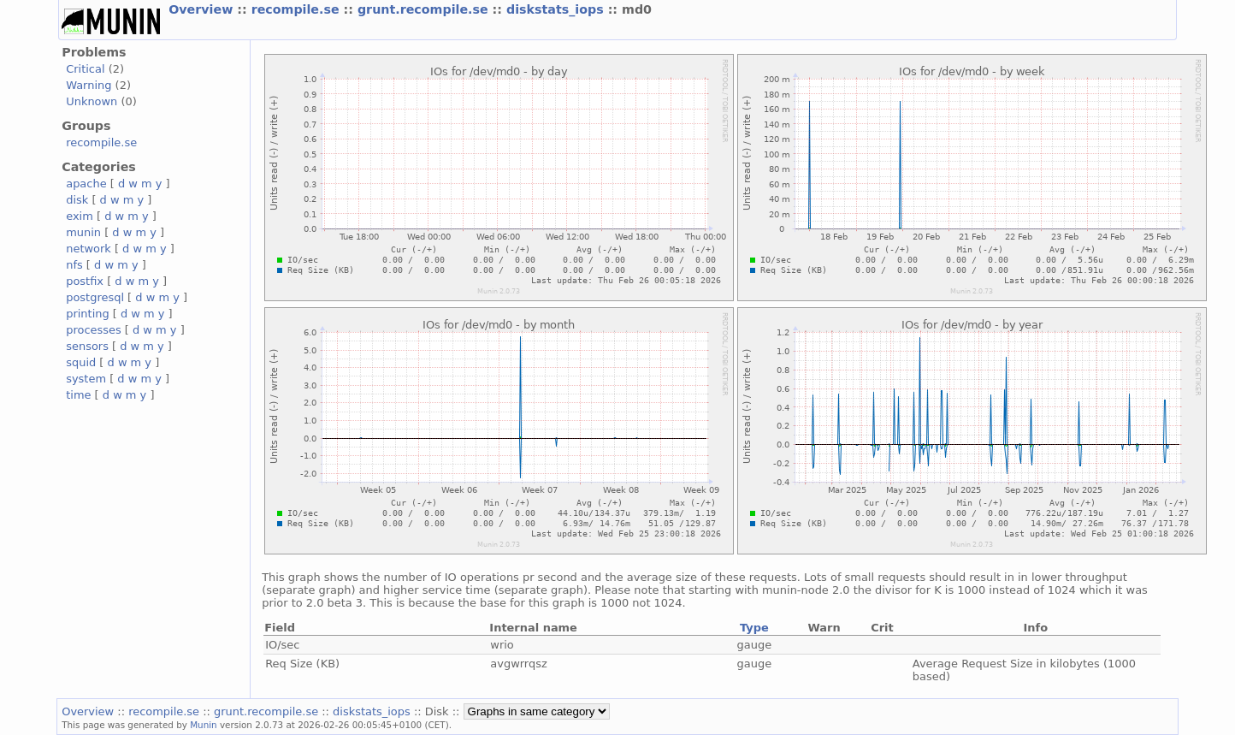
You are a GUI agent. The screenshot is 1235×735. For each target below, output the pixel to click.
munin (83, 232)
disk (77, 199)
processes (93, 329)
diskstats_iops (557, 9)
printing (87, 313)
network (88, 248)
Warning (88, 85)
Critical (85, 68)
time (78, 394)
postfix (84, 281)
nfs (74, 264)
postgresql (95, 297)
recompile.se (297, 9)
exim (79, 216)
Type (754, 627)
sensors (87, 346)
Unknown (91, 101)
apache (86, 183)
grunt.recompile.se (425, 9)
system (86, 378)
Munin (203, 725)
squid (81, 362)
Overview (202, 9)
